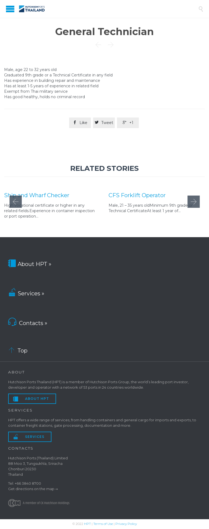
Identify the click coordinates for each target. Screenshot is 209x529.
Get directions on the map (31, 489)
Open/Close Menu (10, 9)
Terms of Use (103, 524)
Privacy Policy (126, 524)
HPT (87, 524)
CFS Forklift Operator (137, 195)
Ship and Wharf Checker (36, 195)
